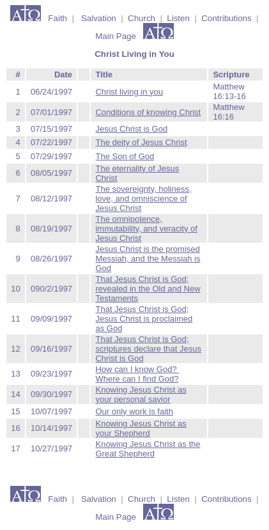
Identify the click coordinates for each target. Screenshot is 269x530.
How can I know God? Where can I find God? (137, 374)
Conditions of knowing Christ (148, 112)
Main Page (116, 36)
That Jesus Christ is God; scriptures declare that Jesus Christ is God (148, 348)
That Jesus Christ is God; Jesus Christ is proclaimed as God (143, 318)
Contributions (226, 18)
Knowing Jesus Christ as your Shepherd (140, 428)
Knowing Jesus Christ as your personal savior (140, 394)
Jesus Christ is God (131, 129)
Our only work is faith (134, 411)
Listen (178, 18)
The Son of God (124, 156)
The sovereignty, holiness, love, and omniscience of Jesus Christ (143, 198)
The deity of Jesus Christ (141, 142)
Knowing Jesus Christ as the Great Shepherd (147, 448)
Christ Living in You (134, 54)
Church (141, 18)
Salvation (98, 18)
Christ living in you (129, 92)
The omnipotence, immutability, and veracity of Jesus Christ (146, 228)
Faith (55, 18)
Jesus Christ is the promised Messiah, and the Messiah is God (147, 258)
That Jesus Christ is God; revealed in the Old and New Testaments (147, 288)
